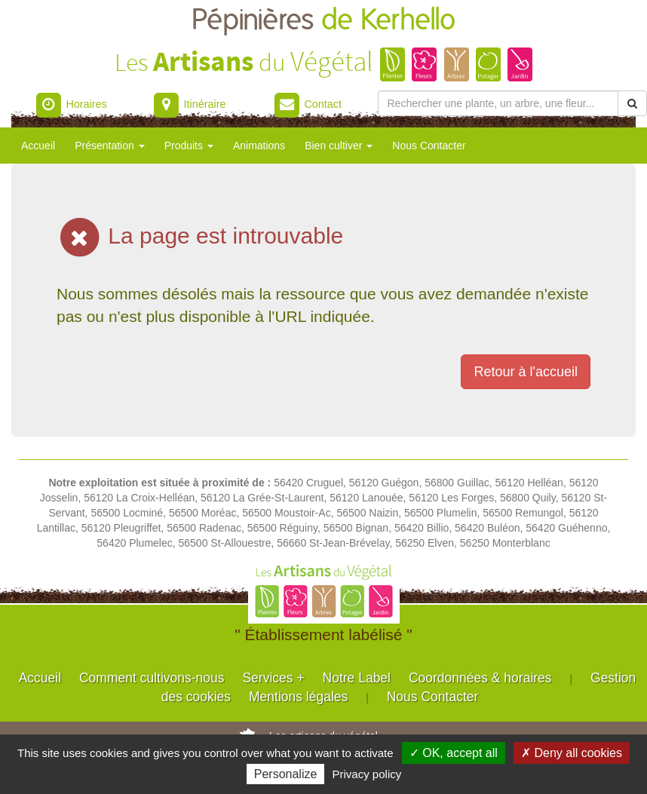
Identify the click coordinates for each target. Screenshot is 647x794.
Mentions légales (298, 696)
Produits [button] (188, 145)
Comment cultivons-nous (152, 677)
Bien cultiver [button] (339, 145)
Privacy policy (367, 774)
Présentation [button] (110, 145)
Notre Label (357, 677)
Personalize (285, 774)
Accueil (38, 145)
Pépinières (323, 20)
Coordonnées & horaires (480, 677)
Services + (273, 677)
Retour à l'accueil (526, 371)
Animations (259, 145)
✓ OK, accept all (453, 752)
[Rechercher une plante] (498, 103)
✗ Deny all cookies (571, 752)
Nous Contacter (428, 145)
